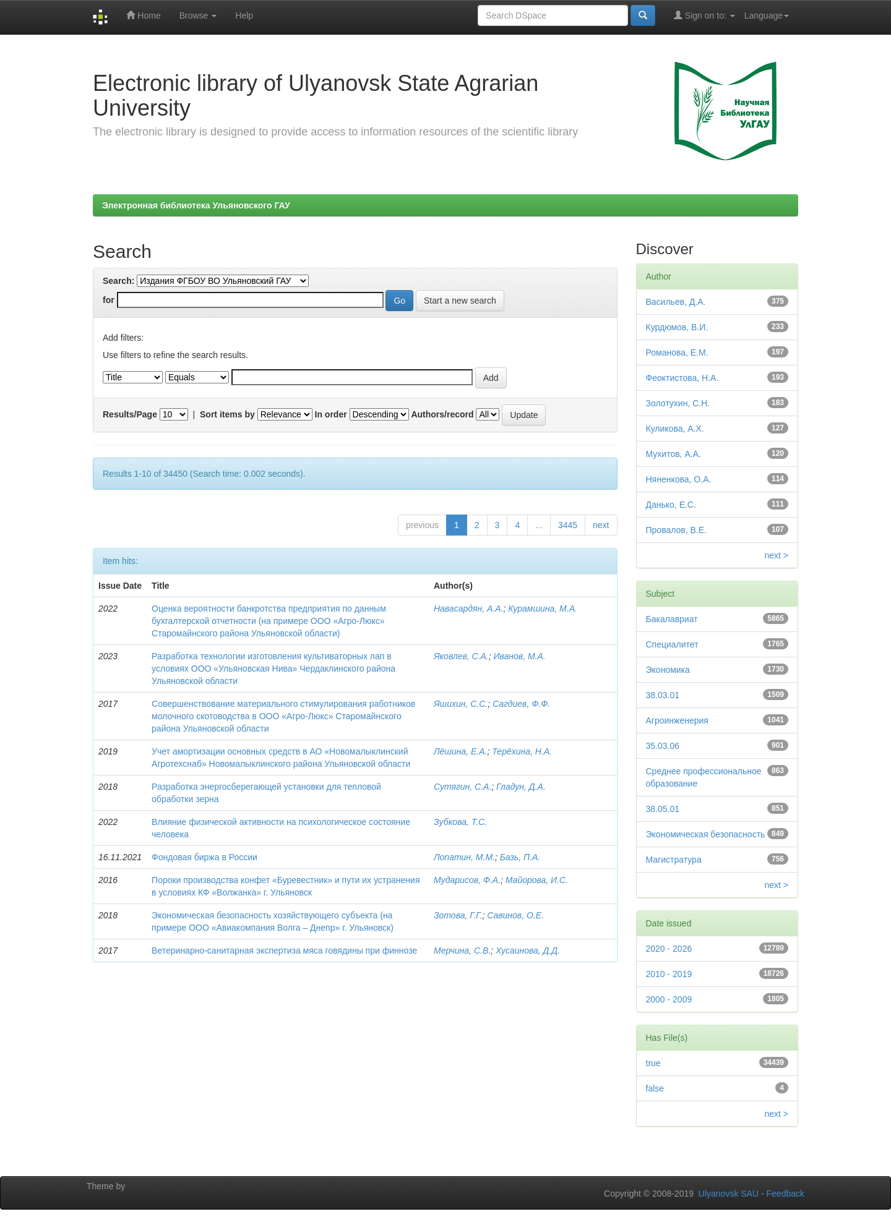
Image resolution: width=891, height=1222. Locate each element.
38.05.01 (663, 809)
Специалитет (672, 644)
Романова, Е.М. (677, 352)
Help (244, 15)
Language (766, 15)
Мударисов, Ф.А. (467, 880)
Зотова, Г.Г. (458, 915)
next (601, 525)
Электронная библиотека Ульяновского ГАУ (196, 205)
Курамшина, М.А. (542, 608)
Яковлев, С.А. (461, 656)
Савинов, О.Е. (515, 915)
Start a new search (460, 301)
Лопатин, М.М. (464, 857)
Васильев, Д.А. (676, 302)
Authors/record (442, 414)
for (108, 300)
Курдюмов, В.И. (677, 327)
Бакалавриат (672, 619)
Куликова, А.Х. (675, 429)
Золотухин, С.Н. (678, 403)
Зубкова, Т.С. (460, 822)
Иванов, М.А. (520, 656)
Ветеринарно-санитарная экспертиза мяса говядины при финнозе (284, 950)
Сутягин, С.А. (462, 787)
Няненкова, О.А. (679, 479)
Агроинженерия (677, 720)
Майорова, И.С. (537, 880)
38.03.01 (663, 695)
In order (331, 414)
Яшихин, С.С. (461, 704)
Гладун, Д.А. (521, 787)
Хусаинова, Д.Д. (528, 950)
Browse (198, 15)
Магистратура (674, 860)
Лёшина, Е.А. (461, 751)
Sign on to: (704, 15)
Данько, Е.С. (671, 505)
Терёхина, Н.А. (522, 751)
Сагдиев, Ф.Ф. (521, 704)
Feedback (785, 1193)
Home (143, 15)
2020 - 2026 (669, 949)
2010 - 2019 (669, 974)
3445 (567, 525)
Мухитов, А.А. (673, 454)
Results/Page (130, 414)
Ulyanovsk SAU (729, 1193)
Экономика (668, 670)
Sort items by (227, 414)
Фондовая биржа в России (204, 857)
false (655, 1088)
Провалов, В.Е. (676, 530)
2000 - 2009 (669, 999)
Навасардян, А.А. (468, 608)
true (653, 1063)
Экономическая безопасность (705, 834)
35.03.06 (663, 746)
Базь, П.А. (520, 857)
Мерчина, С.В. (462, 950)
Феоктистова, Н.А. (682, 378)
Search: (118, 281)
